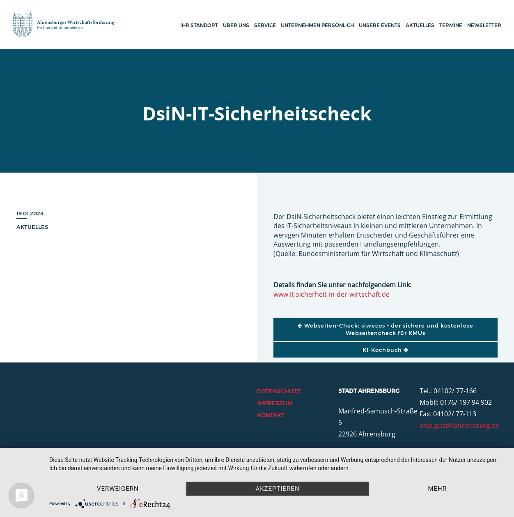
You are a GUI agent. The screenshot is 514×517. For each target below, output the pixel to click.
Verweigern (118, 488)
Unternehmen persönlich (317, 25)
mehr (437, 488)
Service (265, 25)
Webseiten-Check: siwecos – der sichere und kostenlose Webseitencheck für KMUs (385, 329)
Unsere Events (380, 25)
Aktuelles (420, 25)
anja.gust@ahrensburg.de (460, 425)
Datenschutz (279, 391)
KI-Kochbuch (385, 349)
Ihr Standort (199, 25)
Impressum (275, 403)
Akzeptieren (277, 488)
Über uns (236, 25)
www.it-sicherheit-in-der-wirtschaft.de (331, 294)
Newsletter (484, 25)
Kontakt (271, 415)
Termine (450, 25)
